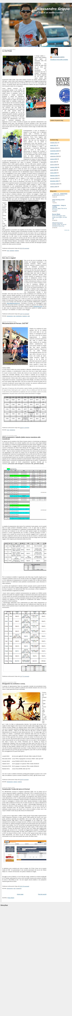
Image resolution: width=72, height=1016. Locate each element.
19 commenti (26, 886)
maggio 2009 (53, 167)
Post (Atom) (11, 897)
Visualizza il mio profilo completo (59, 59)
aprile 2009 (53, 170)
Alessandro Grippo (58, 57)
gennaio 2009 (54, 178)
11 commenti (26, 427)
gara (8, 250)
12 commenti (26, 313)
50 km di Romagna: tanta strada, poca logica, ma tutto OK (59, 217)
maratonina (12, 429)
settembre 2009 (54, 156)
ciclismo (15, 781)
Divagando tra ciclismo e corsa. (13, 683)
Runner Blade (56, 214)
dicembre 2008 (54, 181)
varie (28, 316)
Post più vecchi (42, 894)
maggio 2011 (53, 142)
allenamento (10, 316)
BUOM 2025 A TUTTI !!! (58, 195)
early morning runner (58, 199)
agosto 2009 (53, 159)
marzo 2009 (53, 172)
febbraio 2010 (54, 148)
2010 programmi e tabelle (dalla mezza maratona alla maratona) (21, 438)
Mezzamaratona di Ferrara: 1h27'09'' (15, 323)
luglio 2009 (53, 161)
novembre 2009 (54, 150)
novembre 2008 (54, 183)
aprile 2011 (53, 145)
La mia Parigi (7, 51)
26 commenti (26, 248)
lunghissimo (19, 316)
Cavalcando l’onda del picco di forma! (16, 789)
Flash (53, 201)
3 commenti (25, 779)
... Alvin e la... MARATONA (59, 194)
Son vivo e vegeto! (9, 258)
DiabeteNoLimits (37, 306)
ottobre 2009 (53, 153)
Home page (20, 894)
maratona (12, 250)
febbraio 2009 (54, 175)
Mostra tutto (66, 230)
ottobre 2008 (53, 186)
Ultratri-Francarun (57, 223)
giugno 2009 (53, 164)
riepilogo (17, 250)
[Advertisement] (59, 69)
